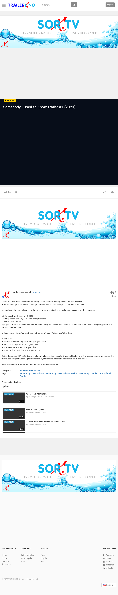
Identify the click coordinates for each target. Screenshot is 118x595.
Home (4, 555)
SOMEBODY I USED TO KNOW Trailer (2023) (45, 421)
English (108, 585)
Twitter (109, 558)
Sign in (110, 5)
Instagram (110, 565)
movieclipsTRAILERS (30, 370)
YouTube (109, 562)
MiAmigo (37, 292)
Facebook (110, 555)
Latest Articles (27, 555)
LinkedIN (109, 568)
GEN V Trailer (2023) (35, 409)
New (43, 555)
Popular (44, 558)
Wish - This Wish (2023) (36, 394)
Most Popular (26, 558)
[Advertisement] (59, 75)
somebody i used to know (32, 373)
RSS (23, 562)
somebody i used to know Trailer (62, 373)
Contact (5, 558)
